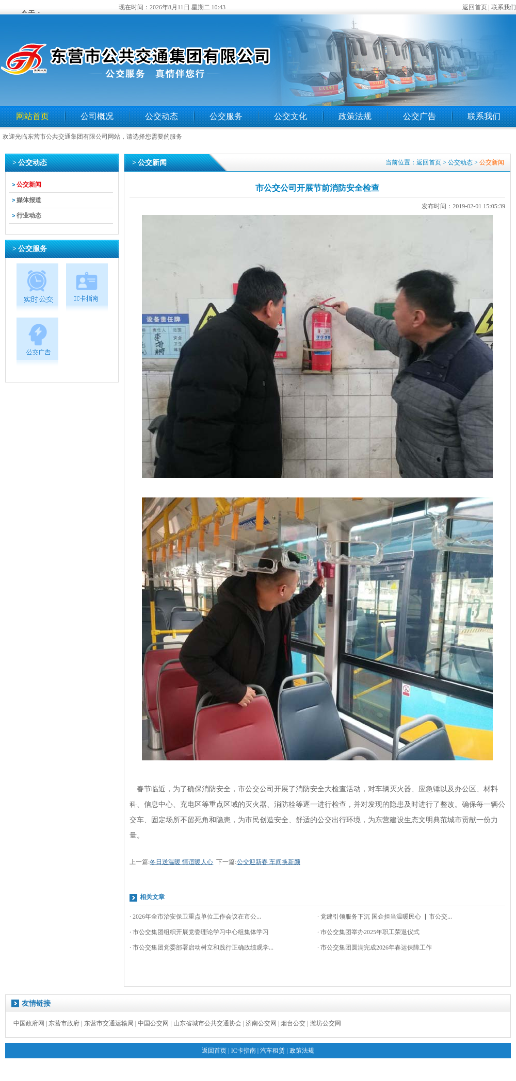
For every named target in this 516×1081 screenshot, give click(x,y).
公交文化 (290, 116)
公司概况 (97, 116)
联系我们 (503, 7)
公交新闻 (29, 184)
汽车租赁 (272, 1050)
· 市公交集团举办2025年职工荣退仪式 (368, 932)
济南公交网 (261, 1023)
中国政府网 (28, 1023)
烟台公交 (293, 1023)
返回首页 (474, 7)
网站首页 (32, 116)
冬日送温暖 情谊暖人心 (181, 862)
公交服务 (226, 116)
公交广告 (419, 116)
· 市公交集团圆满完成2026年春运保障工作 (374, 947)
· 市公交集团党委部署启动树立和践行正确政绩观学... (201, 947)
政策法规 (355, 116)
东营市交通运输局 (109, 1023)
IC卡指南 (243, 1050)
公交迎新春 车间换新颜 (268, 862)
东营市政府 (64, 1023)
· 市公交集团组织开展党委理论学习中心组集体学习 (199, 932)
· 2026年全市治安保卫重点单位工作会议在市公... (195, 916)
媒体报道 (29, 200)
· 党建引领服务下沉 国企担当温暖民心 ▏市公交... (384, 916)
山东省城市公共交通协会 (207, 1023)
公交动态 (161, 116)
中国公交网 (153, 1023)
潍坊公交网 (325, 1023)
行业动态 (29, 215)
